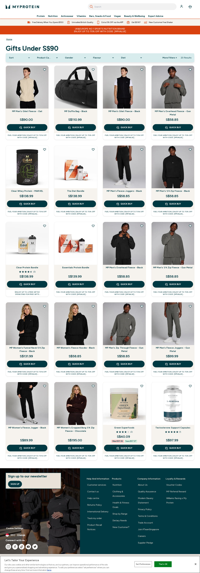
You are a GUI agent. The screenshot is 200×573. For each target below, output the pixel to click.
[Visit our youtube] (28, 546)
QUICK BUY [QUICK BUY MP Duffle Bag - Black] (76, 127)
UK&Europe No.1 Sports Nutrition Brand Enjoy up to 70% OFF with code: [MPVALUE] (100, 30)
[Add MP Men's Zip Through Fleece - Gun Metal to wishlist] (142, 306)
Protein (41, 16)
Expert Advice (155, 16)
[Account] (182, 7)
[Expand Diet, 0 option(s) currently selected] (132, 57)
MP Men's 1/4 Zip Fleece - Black (173, 191)
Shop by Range (119, 513)
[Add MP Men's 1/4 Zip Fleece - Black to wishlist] (190, 149)
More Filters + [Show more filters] (169, 57)
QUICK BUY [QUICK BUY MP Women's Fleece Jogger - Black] (27, 448)
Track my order (94, 518)
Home (9, 39)
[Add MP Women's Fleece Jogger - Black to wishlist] (44, 386)
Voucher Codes (174, 485)
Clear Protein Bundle (27, 267)
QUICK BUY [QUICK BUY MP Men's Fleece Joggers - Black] (124, 204)
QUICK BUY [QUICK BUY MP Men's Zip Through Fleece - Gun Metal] (124, 364)
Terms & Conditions (148, 516)
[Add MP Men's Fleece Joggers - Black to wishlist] (142, 149)
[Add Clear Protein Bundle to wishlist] (44, 226)
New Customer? (120, 527)
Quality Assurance (147, 491)
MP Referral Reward (176, 491)
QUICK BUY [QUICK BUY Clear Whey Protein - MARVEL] (27, 204)
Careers (142, 536)
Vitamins (81, 16)
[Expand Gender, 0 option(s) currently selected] (76, 57)
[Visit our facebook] (15, 546)
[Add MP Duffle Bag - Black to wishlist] (93, 69)
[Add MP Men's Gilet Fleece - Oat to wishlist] (44, 69)
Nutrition (53, 16)
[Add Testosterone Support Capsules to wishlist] (190, 386)
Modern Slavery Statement (145, 500)
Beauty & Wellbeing (134, 16)
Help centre (93, 498)
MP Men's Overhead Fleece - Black (124, 267)
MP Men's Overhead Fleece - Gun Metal (173, 113)
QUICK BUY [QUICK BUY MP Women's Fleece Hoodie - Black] (76, 364)
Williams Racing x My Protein (176, 500)
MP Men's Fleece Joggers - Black (124, 191)
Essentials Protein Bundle (75, 267)
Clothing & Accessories (118, 493)
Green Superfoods (124, 427)
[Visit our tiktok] (21, 546)
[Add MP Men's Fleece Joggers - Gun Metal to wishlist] (190, 306)
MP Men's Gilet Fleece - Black (124, 111)
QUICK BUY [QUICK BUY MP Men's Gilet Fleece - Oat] (27, 127)
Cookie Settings (14, 528)
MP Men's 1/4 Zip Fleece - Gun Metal (172, 267)
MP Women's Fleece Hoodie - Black (75, 347)
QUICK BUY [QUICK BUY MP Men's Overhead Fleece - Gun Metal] (173, 127)
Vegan (117, 16)
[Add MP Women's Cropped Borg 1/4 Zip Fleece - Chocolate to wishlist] (93, 386)
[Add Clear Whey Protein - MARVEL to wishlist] (44, 149)
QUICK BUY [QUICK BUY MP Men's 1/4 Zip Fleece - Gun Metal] (173, 284)
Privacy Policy (145, 509)
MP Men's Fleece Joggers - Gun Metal (173, 349)
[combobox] (132, 6)
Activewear (67, 16)
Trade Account (145, 522)
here (49, 570)
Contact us (93, 491)
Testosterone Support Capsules (172, 427)
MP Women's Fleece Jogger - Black (27, 427)
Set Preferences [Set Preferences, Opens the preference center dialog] (143, 564)
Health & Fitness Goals (120, 504)
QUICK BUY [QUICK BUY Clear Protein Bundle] (27, 284)
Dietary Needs (119, 520)
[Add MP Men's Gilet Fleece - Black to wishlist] (142, 69)
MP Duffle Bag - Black (75, 111)
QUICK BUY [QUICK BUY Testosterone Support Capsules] (173, 448)
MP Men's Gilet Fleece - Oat (27, 111)
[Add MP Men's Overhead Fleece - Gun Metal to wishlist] (190, 69)
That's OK (163, 564)
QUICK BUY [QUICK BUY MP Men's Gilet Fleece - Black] (124, 127)
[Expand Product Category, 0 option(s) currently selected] (48, 57)
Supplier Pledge (145, 542)
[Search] (91, 6)
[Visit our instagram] (8, 546)
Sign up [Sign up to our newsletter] (15, 484)
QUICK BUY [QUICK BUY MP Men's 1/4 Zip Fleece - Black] (173, 204)
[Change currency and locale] (40, 535)
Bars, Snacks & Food (100, 16)
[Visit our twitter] (35, 546)
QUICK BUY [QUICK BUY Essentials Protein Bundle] (76, 284)
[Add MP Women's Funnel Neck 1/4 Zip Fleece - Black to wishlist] (44, 306)
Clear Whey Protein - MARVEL (27, 191)
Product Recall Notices (94, 527)
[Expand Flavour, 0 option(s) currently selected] (104, 57)
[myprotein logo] (22, 6)
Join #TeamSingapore (148, 529)
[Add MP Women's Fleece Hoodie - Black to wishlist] (93, 306)
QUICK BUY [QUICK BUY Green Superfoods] (124, 448)
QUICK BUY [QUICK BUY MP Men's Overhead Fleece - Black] (124, 284)
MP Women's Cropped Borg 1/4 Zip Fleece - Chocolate (75, 429)
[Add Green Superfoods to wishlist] (142, 386)
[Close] (195, 564)
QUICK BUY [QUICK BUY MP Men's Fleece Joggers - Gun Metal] (173, 364)
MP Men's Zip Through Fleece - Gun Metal (124, 349)
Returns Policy (94, 505)
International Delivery (97, 511)
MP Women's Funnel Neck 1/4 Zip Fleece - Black (27, 349)
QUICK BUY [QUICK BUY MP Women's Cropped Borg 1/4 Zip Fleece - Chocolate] (76, 448)
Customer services (96, 485)
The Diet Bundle (75, 191)
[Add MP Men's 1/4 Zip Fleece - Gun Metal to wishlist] (190, 226)
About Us (143, 485)
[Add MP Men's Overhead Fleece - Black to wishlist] (142, 226)
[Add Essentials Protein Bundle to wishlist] (93, 226)
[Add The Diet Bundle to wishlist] (93, 149)
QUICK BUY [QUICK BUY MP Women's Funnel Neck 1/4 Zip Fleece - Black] (27, 364)
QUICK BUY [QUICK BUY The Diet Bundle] (76, 204)
